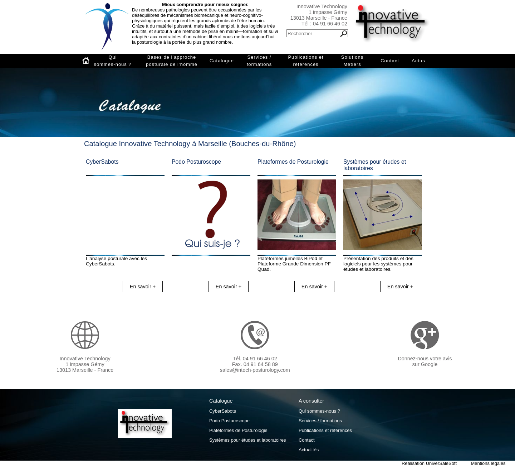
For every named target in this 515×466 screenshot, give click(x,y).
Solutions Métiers (352, 60)
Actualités (309, 449)
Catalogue (222, 60)
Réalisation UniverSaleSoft (429, 463)
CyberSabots (102, 162)
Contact (390, 60)
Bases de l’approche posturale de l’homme (171, 60)
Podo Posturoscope (196, 162)
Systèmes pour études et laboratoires (247, 440)
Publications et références (305, 60)
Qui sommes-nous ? (112, 60)
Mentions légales (488, 463)
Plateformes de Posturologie (293, 162)
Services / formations (259, 60)
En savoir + (143, 286)
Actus (418, 60)
